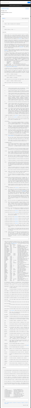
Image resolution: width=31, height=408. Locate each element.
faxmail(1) (23, 402)
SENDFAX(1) (3, 18)
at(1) (5, 402)
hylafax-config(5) (9, 66)
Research (27, 8)
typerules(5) (6, 403)
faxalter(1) (15, 402)
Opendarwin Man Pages (5, 8)
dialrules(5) (15, 66)
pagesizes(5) (28, 345)
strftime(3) (12, 310)
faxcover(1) (6, 50)
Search (29, 2)
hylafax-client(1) (14, 243)
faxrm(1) (20, 38)
